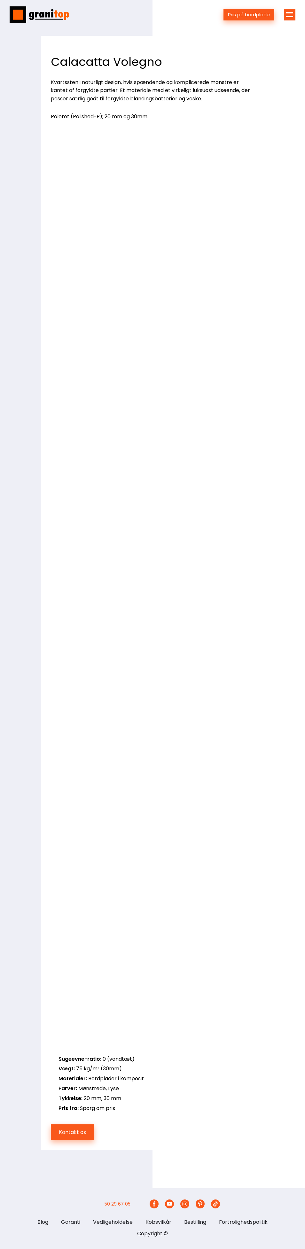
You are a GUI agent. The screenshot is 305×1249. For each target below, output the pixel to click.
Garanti (70, 1222)
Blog (42, 1222)
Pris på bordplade (249, 14)
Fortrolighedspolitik (243, 1222)
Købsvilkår (158, 1222)
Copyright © (152, 1233)
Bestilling (195, 1222)
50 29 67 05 (117, 1204)
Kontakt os (72, 1132)
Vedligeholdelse (113, 1222)
